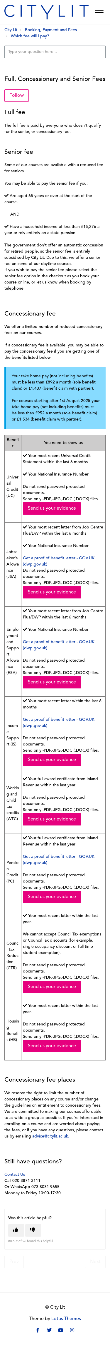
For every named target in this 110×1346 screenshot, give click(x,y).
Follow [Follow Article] (16, 95)
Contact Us (14, 1174)
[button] (99, 12)
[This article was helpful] (16, 1230)
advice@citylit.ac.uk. (50, 1136)
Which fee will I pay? (30, 36)
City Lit (10, 30)
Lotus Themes (66, 1319)
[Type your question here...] (55, 52)
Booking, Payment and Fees (51, 30)
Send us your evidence (52, 508)
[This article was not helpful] (33, 1230)
